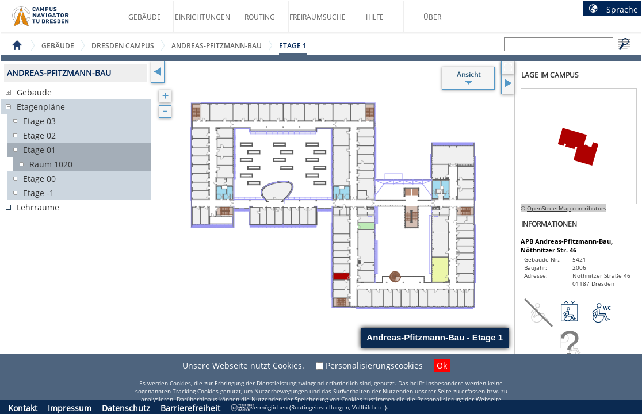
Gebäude (144, 17)
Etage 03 (39, 121)
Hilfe (375, 17)
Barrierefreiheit (190, 407)
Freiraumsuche (317, 17)
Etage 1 (293, 46)
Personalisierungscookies (374, 365)
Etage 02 (39, 135)
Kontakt (22, 407)
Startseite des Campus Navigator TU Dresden (52, 20)
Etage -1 (38, 192)
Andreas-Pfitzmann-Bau (216, 46)
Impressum (69, 407)
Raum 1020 (50, 164)
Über (432, 17)
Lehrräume (38, 207)
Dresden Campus (122, 46)
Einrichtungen (202, 17)
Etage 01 (39, 149)
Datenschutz (126, 407)
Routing (259, 17)
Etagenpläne (41, 106)
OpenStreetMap (549, 208)
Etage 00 (39, 178)
